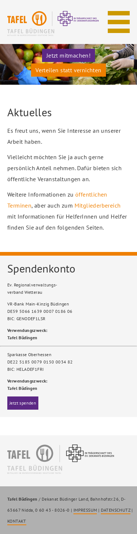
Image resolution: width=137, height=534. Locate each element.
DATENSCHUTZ (115, 510)
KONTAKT (16, 521)
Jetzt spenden (22, 403)
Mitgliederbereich (98, 205)
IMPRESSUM (85, 510)
